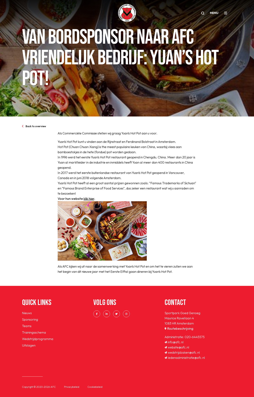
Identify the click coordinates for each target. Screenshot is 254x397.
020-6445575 (195, 337)
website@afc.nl (177, 347)
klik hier (89, 199)
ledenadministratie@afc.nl (185, 358)
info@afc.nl (174, 342)
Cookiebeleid (94, 386)
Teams (26, 326)
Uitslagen (28, 345)
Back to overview (34, 126)
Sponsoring (30, 319)
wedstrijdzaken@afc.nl (182, 352)
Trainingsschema (34, 332)
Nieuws (27, 313)
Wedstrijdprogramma (37, 339)
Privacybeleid (71, 386)
